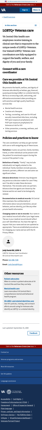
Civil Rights (17, 399)
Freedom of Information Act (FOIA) (14, 402)
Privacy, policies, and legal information (15, 411)
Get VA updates (6, 374)
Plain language (6, 408)
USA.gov (4, 418)
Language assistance (8, 381)
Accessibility (5, 399)
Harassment (5, 405)
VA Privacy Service (8, 415)
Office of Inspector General (23, 405)
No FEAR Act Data (23, 415)
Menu (36, 10)
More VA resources (7, 366)
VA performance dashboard (20, 418)
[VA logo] (3, 10)
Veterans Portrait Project (10, 421)
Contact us (5, 352)
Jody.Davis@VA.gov (15, 264)
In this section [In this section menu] (21, 25)
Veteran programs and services (12, 359)
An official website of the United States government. (22, 1)
